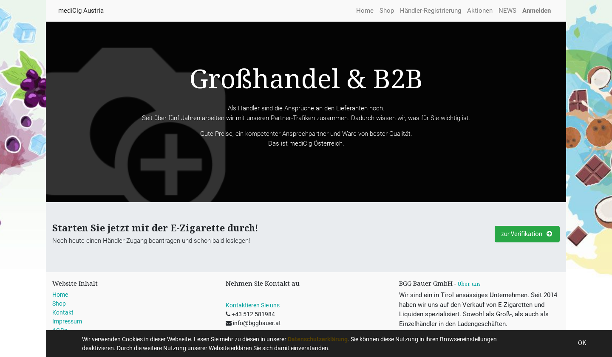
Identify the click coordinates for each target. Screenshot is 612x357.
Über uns (469, 283)
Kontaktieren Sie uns (253, 305)
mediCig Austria (81, 10)
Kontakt (63, 312)
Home (60, 294)
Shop (59, 303)
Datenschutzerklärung (318, 339)
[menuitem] (365, 11)
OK (582, 343)
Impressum (67, 321)
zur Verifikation (527, 234)
